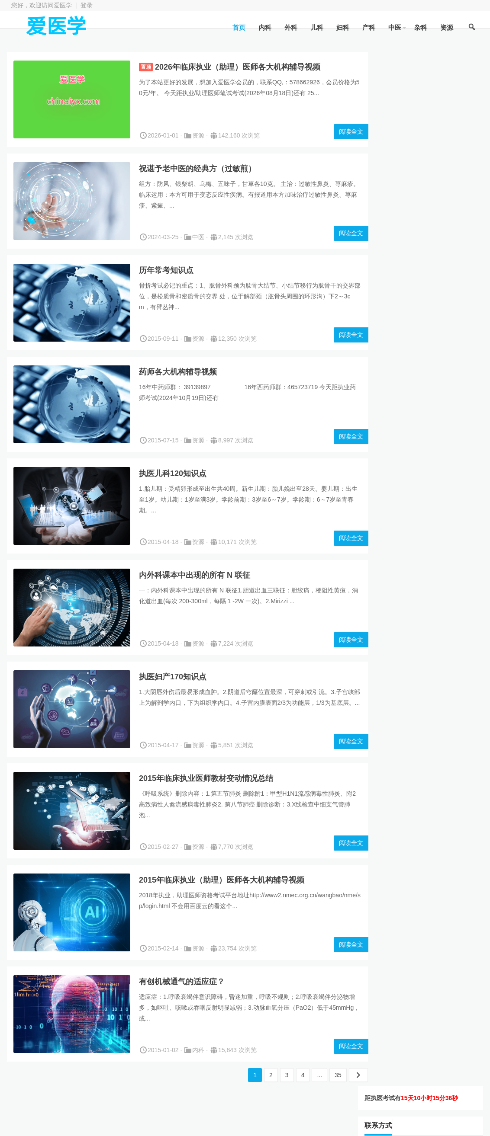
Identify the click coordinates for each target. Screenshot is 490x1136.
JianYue (258, 1123)
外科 (290, 27)
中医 (393, 27)
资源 (445, 27)
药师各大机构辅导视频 (178, 372)
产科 (367, 27)
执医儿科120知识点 (172, 473)
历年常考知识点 (166, 270)
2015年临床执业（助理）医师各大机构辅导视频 (221, 880)
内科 (264, 27)
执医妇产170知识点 (172, 676)
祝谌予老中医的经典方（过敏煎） (197, 168)
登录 (87, 5)
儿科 (315, 27)
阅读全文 (336, 131)
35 (323, 1075)
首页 (238, 27)
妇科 (341, 27)
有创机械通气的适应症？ (182, 981)
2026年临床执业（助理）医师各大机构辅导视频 (237, 67)
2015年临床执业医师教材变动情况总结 (206, 778)
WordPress (197, 1123)
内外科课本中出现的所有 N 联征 (194, 575)
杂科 (419, 27)
